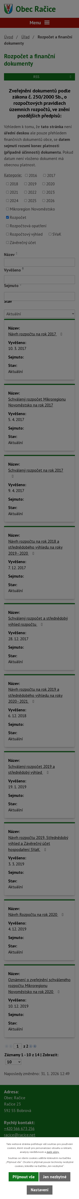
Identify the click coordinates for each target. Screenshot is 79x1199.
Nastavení (39, 1189)
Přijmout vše (24, 1176)
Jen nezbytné (54, 1176)
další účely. (53, 1152)
